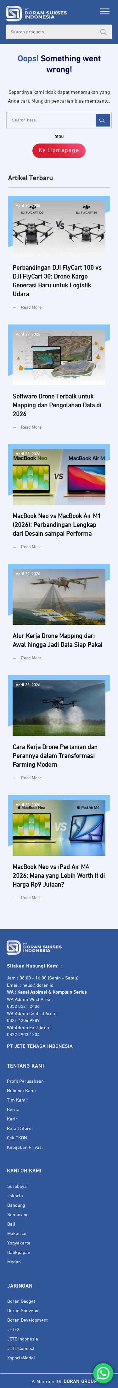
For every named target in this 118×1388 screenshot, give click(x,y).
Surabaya (17, 1186)
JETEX (13, 1329)
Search (103, 32)
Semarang (18, 1214)
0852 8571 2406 (23, 1006)
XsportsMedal (21, 1358)
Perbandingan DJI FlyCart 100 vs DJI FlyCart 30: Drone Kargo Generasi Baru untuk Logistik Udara (59, 258)
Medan (14, 1262)
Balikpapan (18, 1252)
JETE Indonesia (22, 1339)
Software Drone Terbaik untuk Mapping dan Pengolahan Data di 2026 (59, 382)
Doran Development (27, 1320)
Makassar (17, 1233)
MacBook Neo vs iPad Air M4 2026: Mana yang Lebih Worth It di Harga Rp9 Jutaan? (59, 852)
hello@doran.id (37, 985)
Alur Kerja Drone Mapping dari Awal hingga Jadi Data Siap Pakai (59, 617)
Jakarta (15, 1195)
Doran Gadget (21, 1301)
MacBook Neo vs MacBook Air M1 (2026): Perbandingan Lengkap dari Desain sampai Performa (59, 501)
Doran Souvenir (23, 1310)
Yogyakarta (19, 1243)
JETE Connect (21, 1348)
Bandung (16, 1205)
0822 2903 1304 (23, 1034)
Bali (11, 1224)
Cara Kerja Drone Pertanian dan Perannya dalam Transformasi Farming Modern (59, 732)
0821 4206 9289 (23, 1020)
